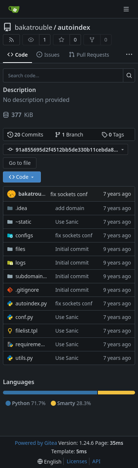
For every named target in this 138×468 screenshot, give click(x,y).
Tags (113, 134)
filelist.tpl (26, 330)
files (20, 248)
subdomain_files (31, 276)
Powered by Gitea (36, 442)
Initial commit (72, 248)
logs (20, 262)
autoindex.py (31, 303)
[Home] (14, 9)
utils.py (24, 357)
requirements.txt (31, 344)
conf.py (24, 316)
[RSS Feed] (11, 39)
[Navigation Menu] (127, 9)
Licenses (77, 461)
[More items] (129, 55)
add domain (69, 208)
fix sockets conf (69, 194)
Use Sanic (66, 221)
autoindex (74, 27)
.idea (21, 208)
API (96, 461)
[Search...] (129, 75)
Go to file (20, 162)
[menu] (49, 461)
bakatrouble (33, 27)
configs (24, 235)
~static (23, 221)
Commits (25, 134)
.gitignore (27, 289)
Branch (69, 134)
